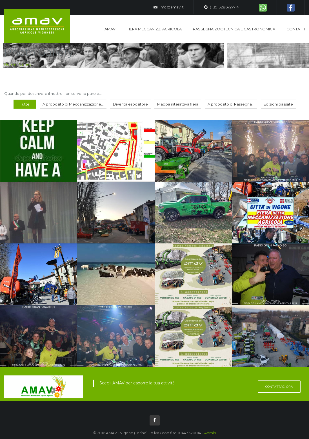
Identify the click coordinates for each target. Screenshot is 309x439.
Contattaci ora (279, 387)
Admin (210, 433)
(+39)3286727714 (221, 7)
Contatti (295, 29)
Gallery (25, 64)
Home (10, 64)
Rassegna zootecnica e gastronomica (234, 29)
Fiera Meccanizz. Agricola (154, 29)
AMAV (110, 29)
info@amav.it (169, 7)
